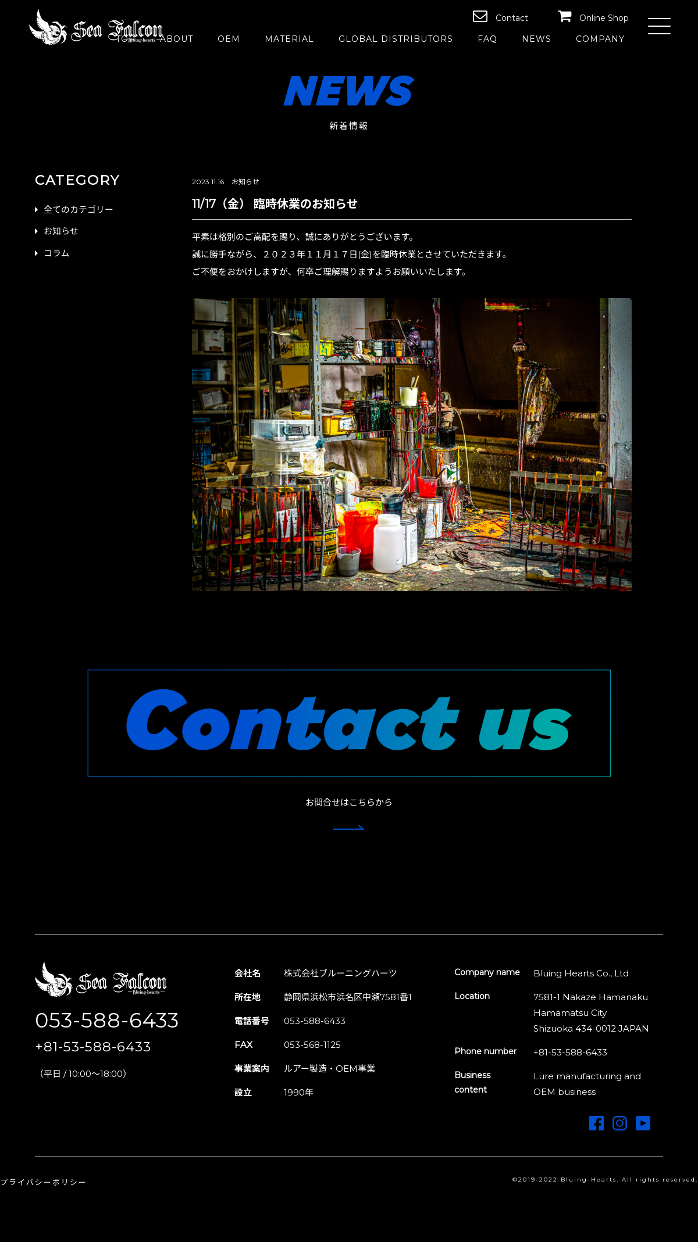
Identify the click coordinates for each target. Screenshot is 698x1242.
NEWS (536, 39)
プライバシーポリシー (43, 1182)
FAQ (487, 39)
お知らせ (61, 231)
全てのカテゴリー (78, 209)
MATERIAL (289, 39)
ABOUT (176, 39)
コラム (57, 253)
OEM (229, 39)
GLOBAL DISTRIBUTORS (396, 39)
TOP (126, 39)
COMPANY (600, 39)
